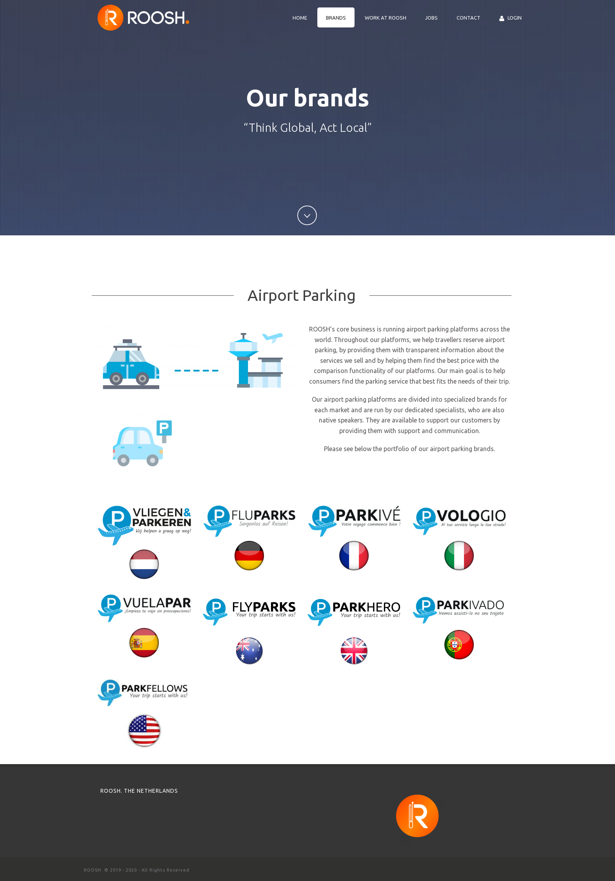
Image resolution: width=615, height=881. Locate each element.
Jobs (431, 17)
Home (300, 17)
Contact (468, 17)
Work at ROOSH (385, 17)
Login (510, 18)
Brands (336, 17)
